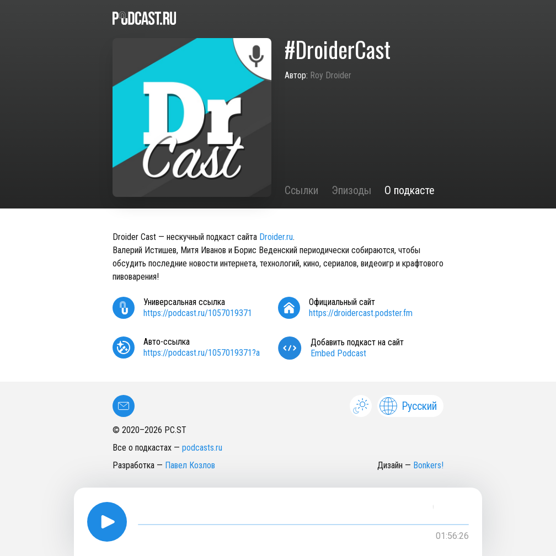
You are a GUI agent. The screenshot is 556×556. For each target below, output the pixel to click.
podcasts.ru (202, 447)
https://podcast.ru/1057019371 (197, 313)
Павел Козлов (190, 465)
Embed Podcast (338, 353)
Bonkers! (428, 465)
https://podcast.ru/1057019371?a (201, 353)
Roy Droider (330, 75)
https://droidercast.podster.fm (361, 313)
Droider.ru (276, 237)
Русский (408, 406)
